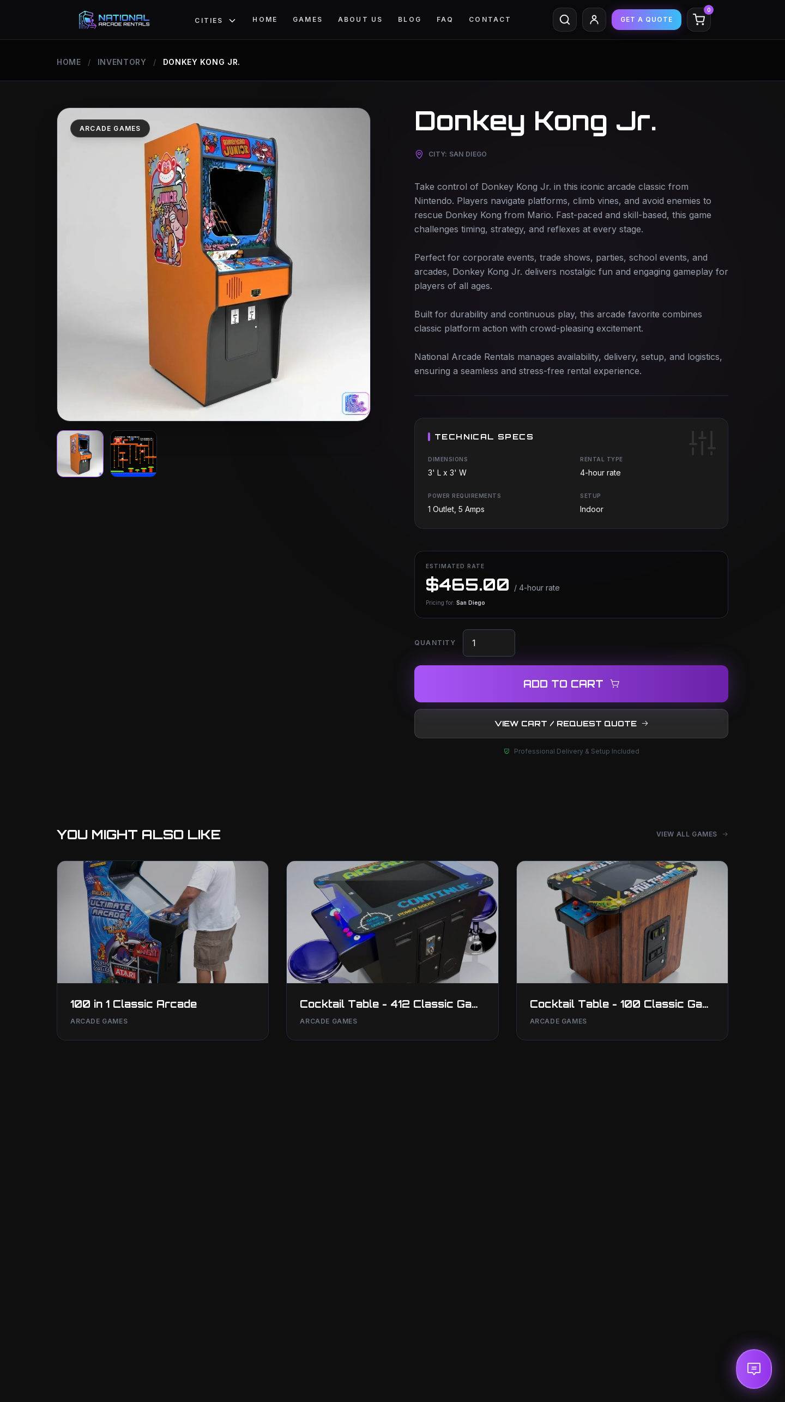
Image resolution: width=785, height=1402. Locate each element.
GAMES (308, 19)
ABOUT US (360, 19)
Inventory (122, 62)
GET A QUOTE (646, 19)
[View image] (80, 453)
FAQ (445, 19)
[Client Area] (594, 20)
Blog (409, 19)
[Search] (565, 20)
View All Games (692, 834)
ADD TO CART (571, 684)
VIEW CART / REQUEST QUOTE (571, 723)
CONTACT (490, 19)
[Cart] (699, 20)
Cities (216, 21)
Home (264, 19)
